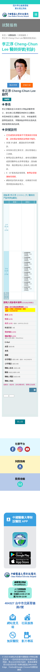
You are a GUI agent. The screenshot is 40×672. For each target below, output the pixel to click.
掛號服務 (22, 35)
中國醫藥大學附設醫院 (20, 575)
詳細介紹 (27, 85)
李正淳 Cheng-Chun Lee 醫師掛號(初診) (19, 38)
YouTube (27, 449)
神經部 (6, 99)
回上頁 (20, 422)
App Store (20, 561)
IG (20, 449)
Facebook (12, 449)
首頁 (4, 35)
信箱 (20, 484)
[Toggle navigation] (35, 14)
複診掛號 (13, 85)
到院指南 (20, 466)
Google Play (20, 554)
